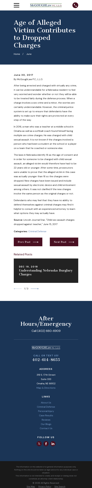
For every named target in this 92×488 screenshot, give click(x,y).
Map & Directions (46, 387)
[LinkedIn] (52, 443)
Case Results (46, 415)
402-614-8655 (46, 359)
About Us (46, 402)
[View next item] (35, 289)
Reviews (46, 419)
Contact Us (46, 428)
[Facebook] (46, 443)
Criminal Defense (37, 231)
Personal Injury (46, 411)
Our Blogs (46, 424)
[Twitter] (39, 443)
